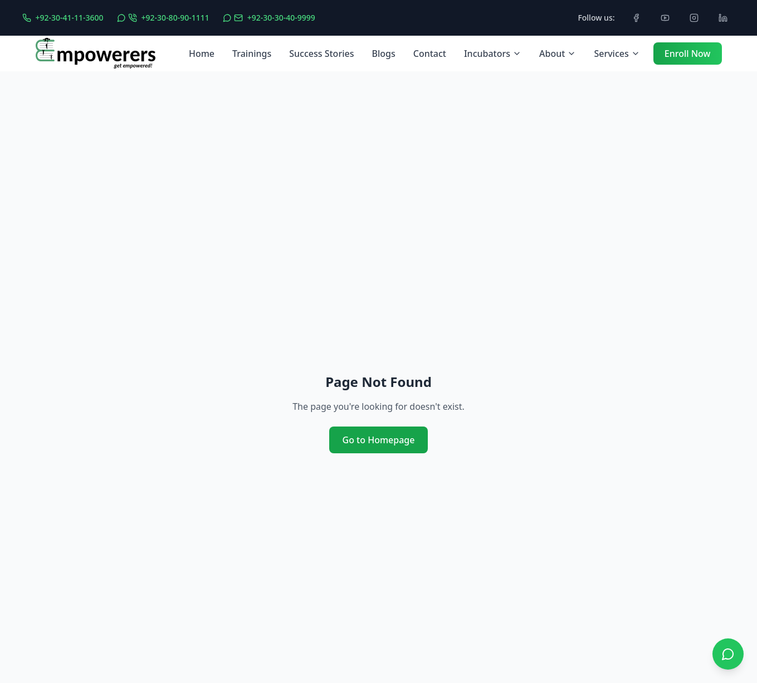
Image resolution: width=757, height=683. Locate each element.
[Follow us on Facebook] (636, 18)
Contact (429, 53)
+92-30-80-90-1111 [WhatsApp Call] (175, 17)
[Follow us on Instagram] (694, 18)
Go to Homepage (379, 440)
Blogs (383, 53)
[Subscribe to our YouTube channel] (665, 18)
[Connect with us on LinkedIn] (723, 18)
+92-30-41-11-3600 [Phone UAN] (70, 17)
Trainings (251, 53)
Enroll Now (688, 53)
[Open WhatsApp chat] (728, 654)
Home (201, 53)
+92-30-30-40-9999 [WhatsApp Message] (281, 17)
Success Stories (321, 53)
